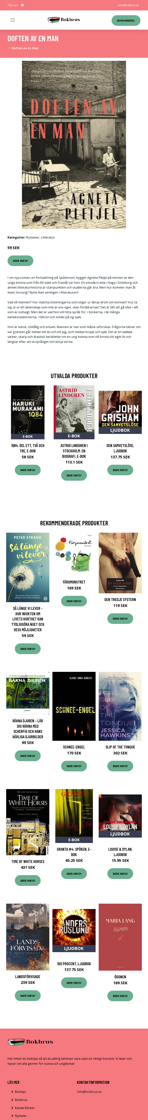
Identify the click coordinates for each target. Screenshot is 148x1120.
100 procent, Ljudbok (74, 963)
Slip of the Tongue (120, 746)
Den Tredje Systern (120, 599)
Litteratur (48, 237)
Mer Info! (20, 261)
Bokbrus (21, 1100)
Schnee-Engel (74, 746)
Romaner (32, 237)
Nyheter (21, 1116)
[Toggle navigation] (13, 20)
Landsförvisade (27, 976)
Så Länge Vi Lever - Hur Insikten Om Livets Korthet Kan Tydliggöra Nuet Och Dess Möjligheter (27, 619)
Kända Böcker (25, 1108)
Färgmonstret (74, 581)
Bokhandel (126, 20)
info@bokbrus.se (128, 5)
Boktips (20, 1092)
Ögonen (120, 976)
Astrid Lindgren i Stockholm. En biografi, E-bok (74, 450)
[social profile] (22, 5)
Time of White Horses (27, 861)
